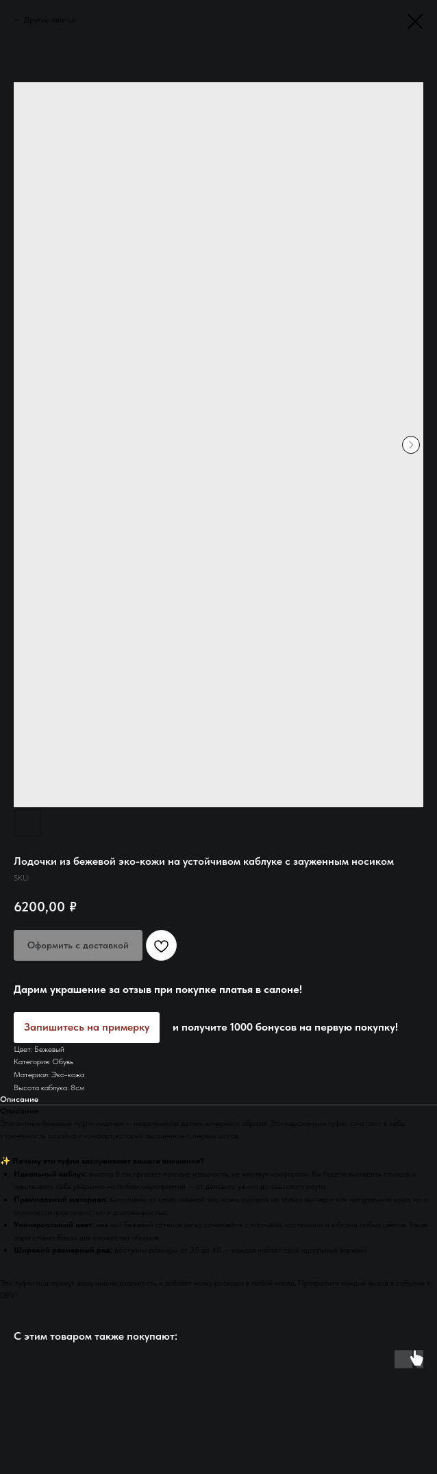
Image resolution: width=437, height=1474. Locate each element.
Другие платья (49, 20)
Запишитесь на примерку (86, 1026)
